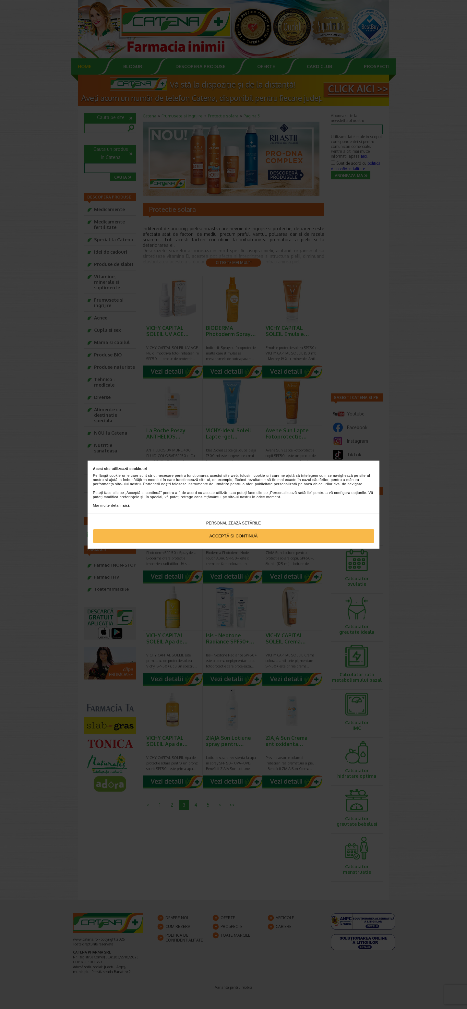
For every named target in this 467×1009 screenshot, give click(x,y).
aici (126, 505)
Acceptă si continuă (234, 536)
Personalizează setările (233, 523)
